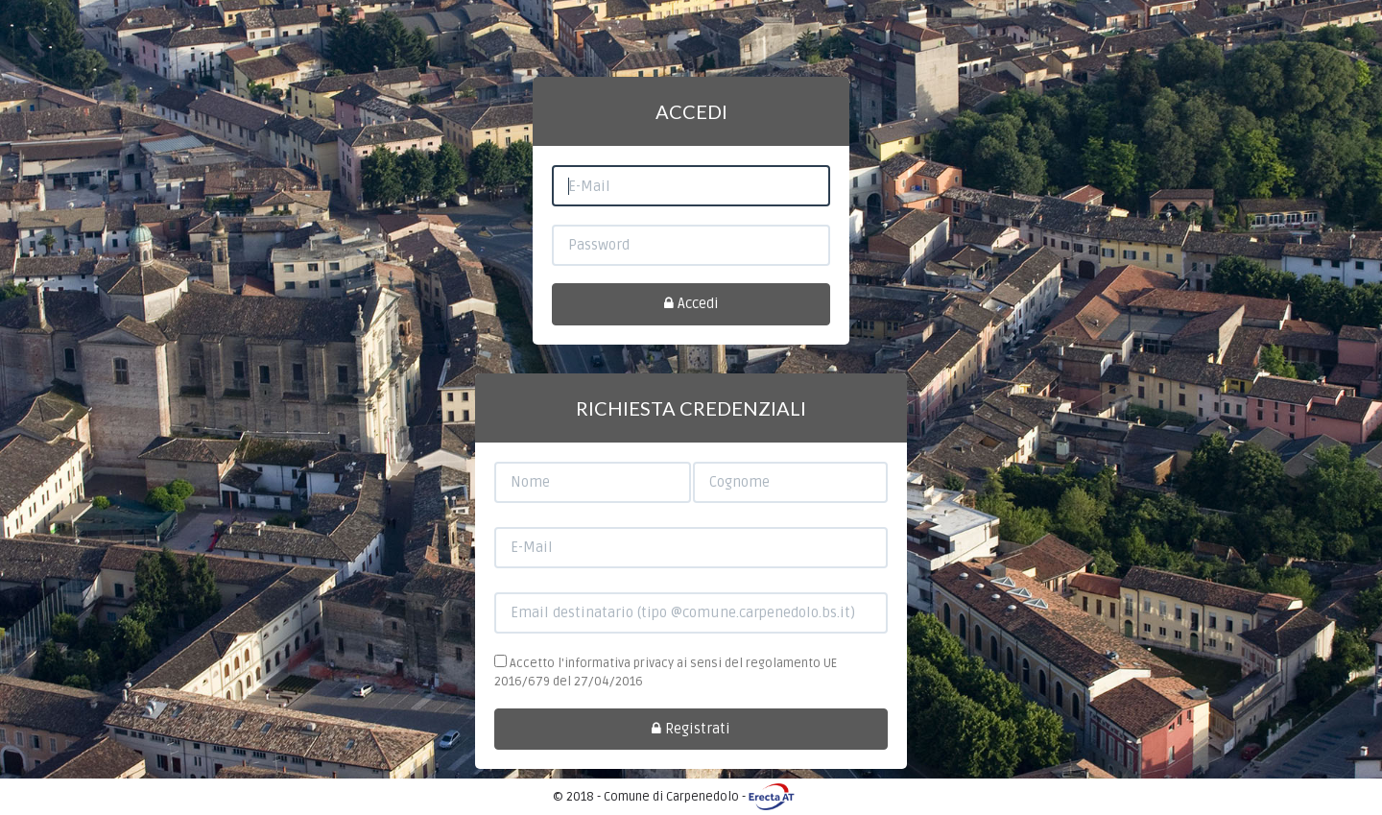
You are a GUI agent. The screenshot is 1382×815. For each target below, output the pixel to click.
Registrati (691, 728)
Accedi (691, 303)
